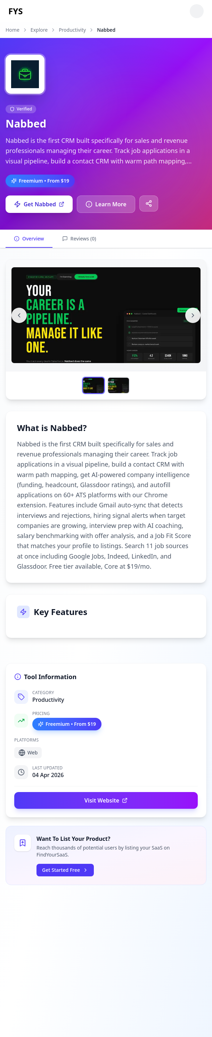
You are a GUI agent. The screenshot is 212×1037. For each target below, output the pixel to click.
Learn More (106, 204)
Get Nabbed (39, 204)
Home (12, 29)
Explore (39, 29)
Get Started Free (65, 870)
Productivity (72, 29)
